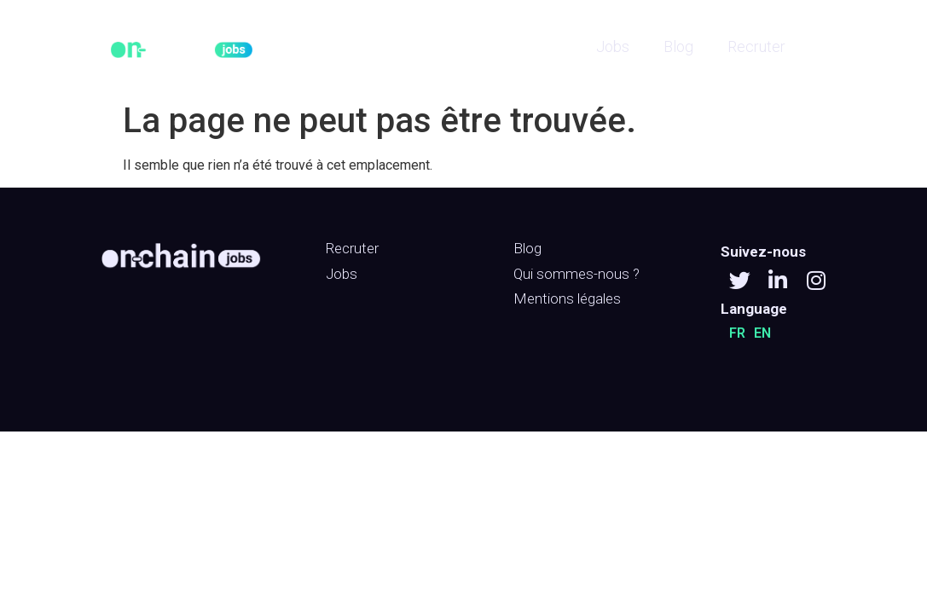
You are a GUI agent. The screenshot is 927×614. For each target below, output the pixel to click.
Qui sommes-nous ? (576, 273)
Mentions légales (567, 298)
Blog (678, 46)
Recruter (756, 46)
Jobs (612, 46)
